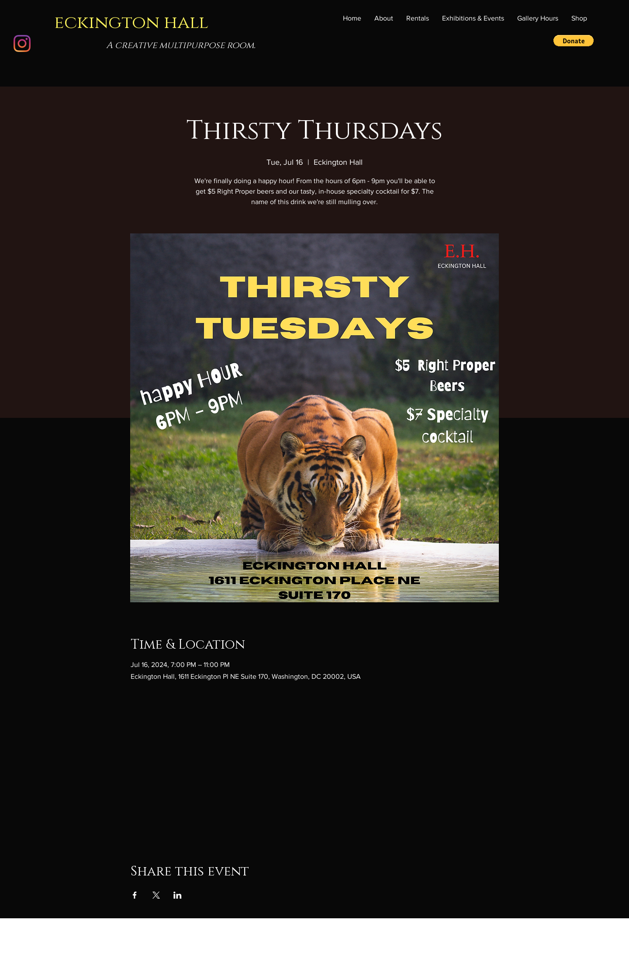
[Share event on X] (156, 895)
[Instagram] (22, 43)
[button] (473, 18)
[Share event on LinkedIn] (177, 895)
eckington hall (131, 22)
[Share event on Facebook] (135, 895)
